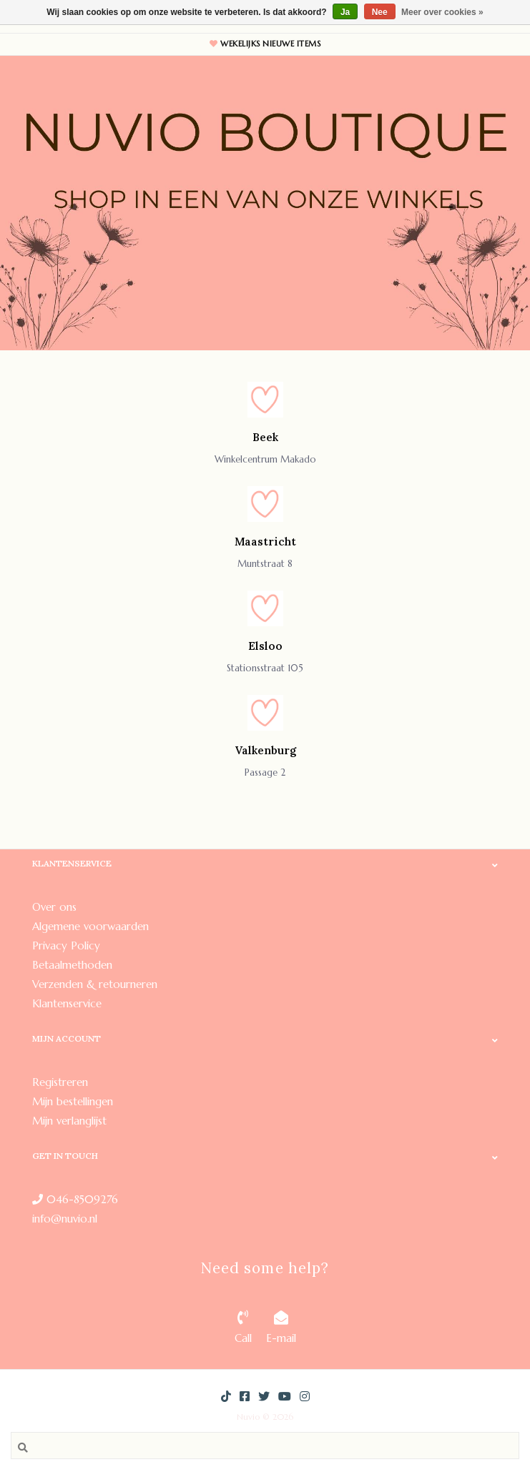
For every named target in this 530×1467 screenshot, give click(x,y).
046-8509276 (75, 1199)
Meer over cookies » (442, 12)
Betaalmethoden (72, 965)
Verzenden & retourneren (94, 984)
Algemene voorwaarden (90, 926)
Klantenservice (67, 1003)
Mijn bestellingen (72, 1101)
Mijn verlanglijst (69, 1120)
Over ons (54, 907)
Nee (380, 12)
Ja (345, 12)
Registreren (60, 1082)
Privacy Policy (66, 945)
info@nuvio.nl (64, 1218)
